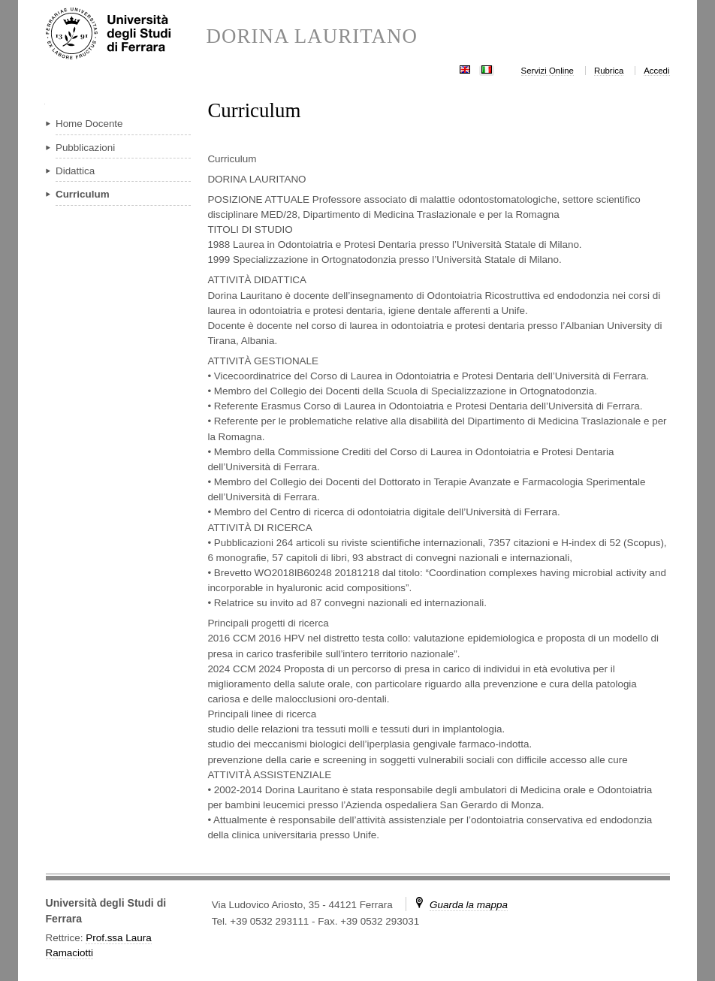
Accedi (656, 70)
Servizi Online (547, 70)
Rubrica (608, 70)
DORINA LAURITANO (312, 36)
